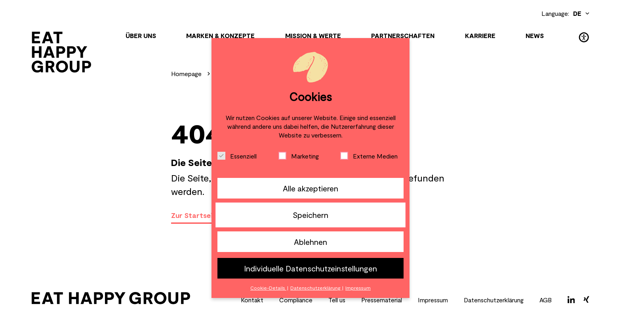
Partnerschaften (402, 35)
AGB (545, 300)
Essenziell (237, 156)
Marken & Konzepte (220, 35)
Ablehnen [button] (310, 241)
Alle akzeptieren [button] (310, 188)
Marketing (298, 156)
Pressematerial (381, 300)
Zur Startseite (195, 215)
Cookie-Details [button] (268, 287)
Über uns (141, 35)
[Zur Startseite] (61, 52)
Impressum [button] (358, 287)
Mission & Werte (313, 35)
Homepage (186, 73)
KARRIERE (480, 35)
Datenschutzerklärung (494, 300)
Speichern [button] (310, 215)
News (535, 35)
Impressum (433, 300)
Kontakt (252, 300)
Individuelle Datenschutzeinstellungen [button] (310, 268)
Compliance (295, 300)
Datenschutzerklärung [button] (315, 287)
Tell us (336, 300)
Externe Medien (369, 156)
